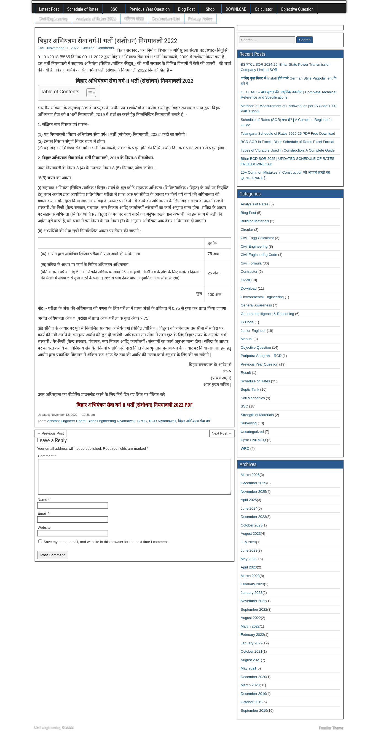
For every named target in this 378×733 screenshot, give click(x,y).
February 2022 (252, 635)
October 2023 (251, 525)
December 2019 (253, 694)
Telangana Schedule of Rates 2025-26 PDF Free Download (288, 133)
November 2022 (253, 601)
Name (44, 506)
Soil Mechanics (253, 398)
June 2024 (249, 508)
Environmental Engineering (262, 297)
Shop (210, 9)
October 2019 (251, 702)
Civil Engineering (53, 19)
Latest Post (49, 9)
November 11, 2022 (63, 48)
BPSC (142, 421)
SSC (114, 9)
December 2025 (253, 483)
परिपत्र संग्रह (134, 19)
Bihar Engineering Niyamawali (111, 421)
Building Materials (255, 221)
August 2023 (251, 533)
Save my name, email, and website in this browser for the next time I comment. (106, 548)
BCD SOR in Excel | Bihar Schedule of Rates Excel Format (287, 142)
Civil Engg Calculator (257, 238)
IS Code (247, 322)
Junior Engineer (253, 331)
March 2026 (250, 475)
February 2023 (252, 584)
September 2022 (254, 609)
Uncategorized (252, 432)
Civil (41, 48)
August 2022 (251, 618)
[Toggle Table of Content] (88, 92)
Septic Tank (250, 389)
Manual (247, 339)
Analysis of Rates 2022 (96, 19)
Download (249, 288)
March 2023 (250, 576)
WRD (245, 448)
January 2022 (251, 643)
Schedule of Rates (83, 9)
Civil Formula (251, 263)
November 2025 (253, 491)
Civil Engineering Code (259, 255)
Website (44, 534)
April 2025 (249, 500)
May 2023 (248, 559)
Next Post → (222, 433)
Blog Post (186, 9)
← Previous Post (50, 433)
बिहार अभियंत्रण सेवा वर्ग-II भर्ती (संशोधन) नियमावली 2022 (107, 41)
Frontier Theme (331, 728)
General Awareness (256, 305)
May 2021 (248, 668)
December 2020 (253, 677)
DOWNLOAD (236, 9)
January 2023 (251, 593)
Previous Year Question (149, 9)
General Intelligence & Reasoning (267, 314)
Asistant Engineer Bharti (66, 421)
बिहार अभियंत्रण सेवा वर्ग (194, 421)
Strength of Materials (257, 415)
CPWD (246, 280)
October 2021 (251, 651)
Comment (47, 456)
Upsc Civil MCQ (253, 440)
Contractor (249, 271)
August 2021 (251, 660)
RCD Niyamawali (162, 421)
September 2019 (254, 710)
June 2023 (249, 550)
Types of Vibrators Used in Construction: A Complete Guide (288, 150)
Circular (87, 48)
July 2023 (248, 542)
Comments (105, 48)
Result (246, 373)
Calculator (263, 9)
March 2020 (250, 685)
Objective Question (297, 9)
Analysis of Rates (254, 204)
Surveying (249, 423)
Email (43, 520)
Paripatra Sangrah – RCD (261, 356)
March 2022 (250, 626)
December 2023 (253, 517)
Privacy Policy (200, 19)
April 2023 (249, 567)
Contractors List (166, 19)
